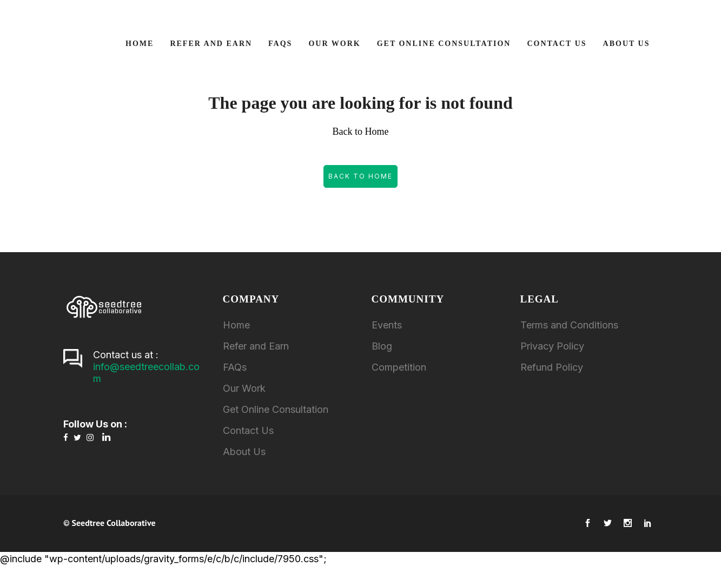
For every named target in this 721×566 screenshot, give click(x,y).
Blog (382, 346)
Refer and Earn (256, 346)
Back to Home (360, 176)
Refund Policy (551, 367)
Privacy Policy (552, 346)
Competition (399, 367)
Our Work (244, 388)
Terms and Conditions (569, 325)
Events (387, 325)
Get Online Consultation (275, 409)
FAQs (235, 367)
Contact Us (248, 430)
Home (236, 325)
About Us (244, 451)
